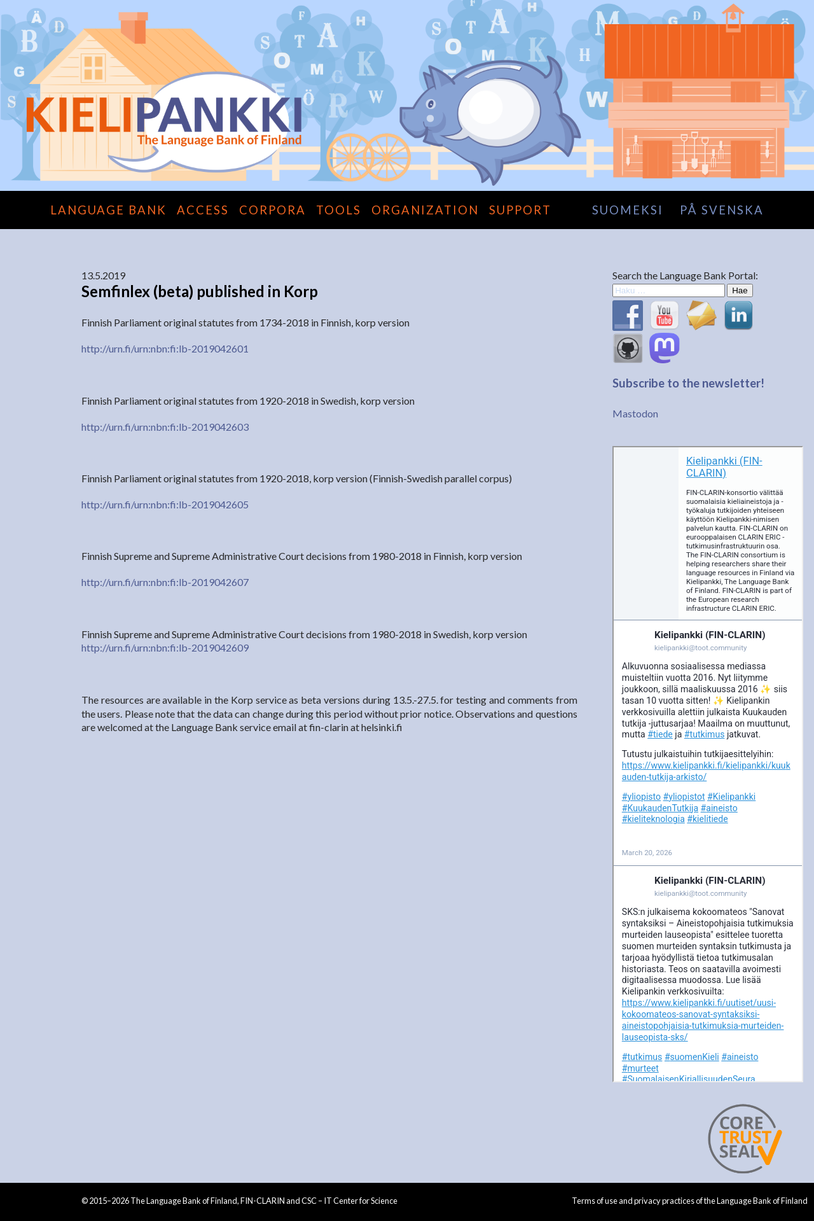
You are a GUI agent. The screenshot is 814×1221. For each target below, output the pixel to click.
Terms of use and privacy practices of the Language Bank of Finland (690, 1201)
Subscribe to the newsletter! (688, 383)
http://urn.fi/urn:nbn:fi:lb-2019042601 (165, 348)
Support (520, 210)
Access (203, 210)
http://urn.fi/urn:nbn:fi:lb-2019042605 (165, 504)
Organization (425, 210)
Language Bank (108, 210)
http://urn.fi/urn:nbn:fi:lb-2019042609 (165, 647)
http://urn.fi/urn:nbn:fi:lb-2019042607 (165, 582)
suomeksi (627, 210)
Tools (338, 210)
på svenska (722, 210)
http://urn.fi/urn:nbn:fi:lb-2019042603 (165, 427)
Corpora (272, 210)
